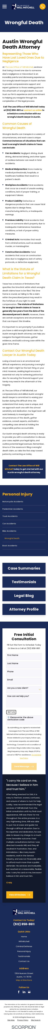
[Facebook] (18, 992)
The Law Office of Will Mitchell (19, 67)
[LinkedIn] (24, 992)
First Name (12, 655)
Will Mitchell (24, 941)
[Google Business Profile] (29, 992)
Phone (10, 671)
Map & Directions (24, 980)
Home (24, 936)
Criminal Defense (24, 946)
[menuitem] (24, 501)
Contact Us (23, 961)
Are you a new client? (17, 688)
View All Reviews (19, 895)
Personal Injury (24, 951)
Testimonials (24, 956)
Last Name (12, 663)
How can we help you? (18, 696)
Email (10, 680)
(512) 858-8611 (24, 924)
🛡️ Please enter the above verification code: (20, 718)
